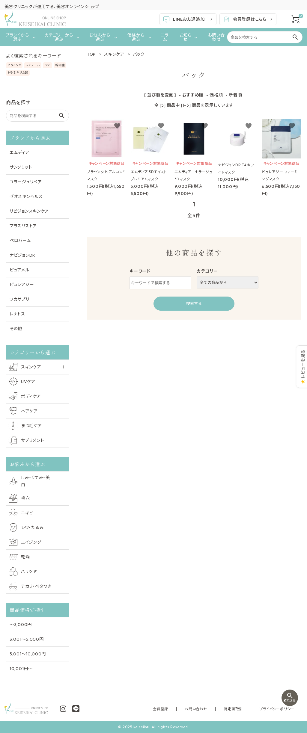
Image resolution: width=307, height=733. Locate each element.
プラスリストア (23, 226)
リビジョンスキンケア (29, 211)
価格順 (216, 95)
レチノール (32, 65)
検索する (194, 303)
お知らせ (185, 37)
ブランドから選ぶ (17, 37)
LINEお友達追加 (183, 19)
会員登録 (187, 709)
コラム (165, 37)
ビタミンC (14, 65)
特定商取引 (245, 709)
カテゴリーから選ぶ (59, 37)
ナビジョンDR (22, 255)
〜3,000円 (21, 624)
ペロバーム (20, 240)
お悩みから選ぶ (99, 37)
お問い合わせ (216, 37)
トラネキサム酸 (17, 73)
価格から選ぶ (136, 37)
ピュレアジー (22, 284)
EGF (47, 65)
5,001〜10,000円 (28, 654)
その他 (16, 328)
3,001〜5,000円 (26, 639)
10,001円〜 (21, 668)
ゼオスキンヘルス (26, 196)
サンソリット (21, 167)
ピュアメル (19, 270)
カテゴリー (207, 271)
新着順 (235, 95)
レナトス (17, 314)
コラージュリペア (26, 182)
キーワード (140, 271)
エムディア (19, 152)
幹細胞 (60, 65)
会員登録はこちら (245, 19)
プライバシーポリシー (280, 709)
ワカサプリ (19, 299)
